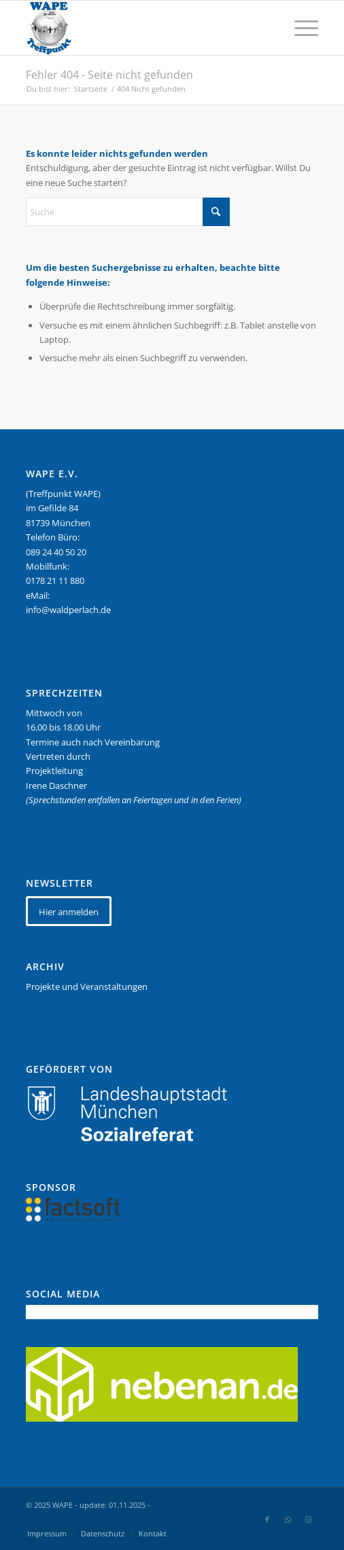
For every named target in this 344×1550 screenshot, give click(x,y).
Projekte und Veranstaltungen (87, 986)
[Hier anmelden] (68, 911)
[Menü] (299, 28)
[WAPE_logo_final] (143, 28)
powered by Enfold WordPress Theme (219, 1505)
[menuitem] (299, 28)
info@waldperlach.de (68, 610)
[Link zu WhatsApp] (287, 1519)
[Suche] (128, 212)
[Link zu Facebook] (267, 1519)
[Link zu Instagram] (308, 1519)
